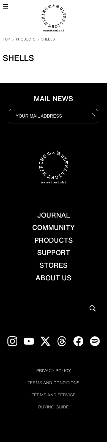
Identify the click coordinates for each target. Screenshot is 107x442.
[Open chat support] (13, 431)
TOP (6, 39)
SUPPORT (53, 252)
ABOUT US (53, 278)
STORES (53, 265)
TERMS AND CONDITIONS (53, 383)
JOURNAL (53, 215)
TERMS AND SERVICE (54, 395)
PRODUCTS (25, 39)
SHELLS (48, 39)
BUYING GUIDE (53, 407)
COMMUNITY (53, 227)
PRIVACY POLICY (53, 371)
